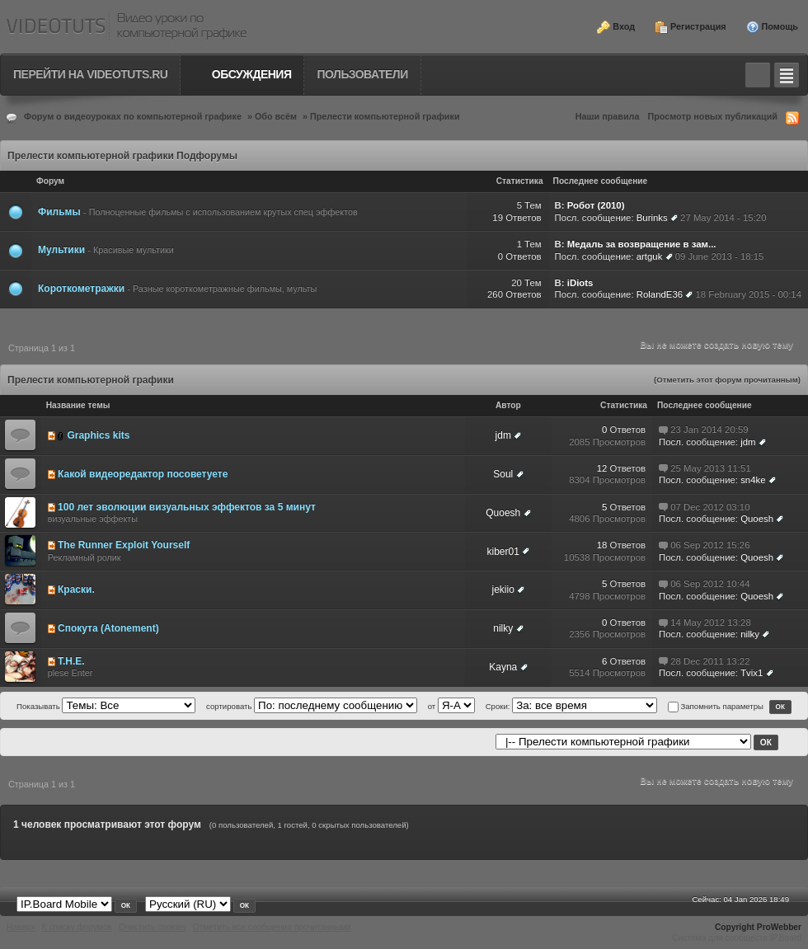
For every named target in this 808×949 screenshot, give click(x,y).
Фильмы (60, 212)
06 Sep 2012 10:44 (709, 584)
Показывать (38, 706)
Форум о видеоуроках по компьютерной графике (133, 116)
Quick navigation (786, 75)
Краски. (76, 589)
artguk (650, 256)
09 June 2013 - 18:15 (719, 256)
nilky (503, 628)
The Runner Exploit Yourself (124, 545)
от (432, 706)
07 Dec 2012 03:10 (709, 507)
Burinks (652, 218)
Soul (503, 474)
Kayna (503, 667)
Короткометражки (81, 288)
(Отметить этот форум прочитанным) (727, 379)
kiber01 (503, 551)
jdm (503, 435)
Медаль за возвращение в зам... (641, 244)
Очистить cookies (152, 927)
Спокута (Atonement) (108, 628)
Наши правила (607, 116)
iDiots (580, 283)
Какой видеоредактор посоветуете (143, 474)
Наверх (21, 927)
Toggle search (757, 75)
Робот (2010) (596, 205)
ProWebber (779, 927)
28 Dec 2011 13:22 (709, 661)
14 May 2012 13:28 (710, 622)
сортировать (230, 706)
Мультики (61, 250)
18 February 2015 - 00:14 (748, 294)
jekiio (503, 589)
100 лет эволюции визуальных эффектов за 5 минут (187, 507)
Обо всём (276, 116)
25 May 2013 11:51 (710, 468)
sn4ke (752, 480)
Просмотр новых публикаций (712, 116)
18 (602, 545)
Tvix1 (751, 673)
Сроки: (499, 706)
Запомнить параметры (721, 706)
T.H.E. (71, 661)
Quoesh (503, 513)
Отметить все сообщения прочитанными (272, 927)
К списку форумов (77, 927)
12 (602, 468)
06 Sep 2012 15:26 (709, 545)
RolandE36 (660, 294)
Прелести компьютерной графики (385, 116)
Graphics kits (98, 435)
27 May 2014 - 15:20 (723, 218)
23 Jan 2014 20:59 (709, 430)
